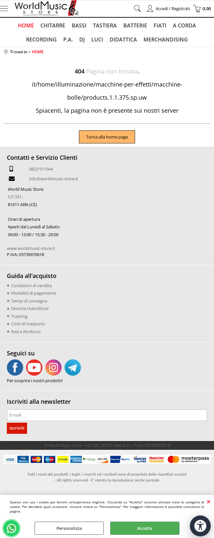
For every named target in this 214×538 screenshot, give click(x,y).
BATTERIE (135, 25)
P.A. (68, 39)
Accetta (144, 528)
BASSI (79, 25)
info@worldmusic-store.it (53, 179)
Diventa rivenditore (30, 308)
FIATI (160, 25)
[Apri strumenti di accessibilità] (200, 525)
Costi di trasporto (28, 324)
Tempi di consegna (29, 301)
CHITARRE (52, 25)
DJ (82, 39)
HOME (26, 25)
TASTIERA (105, 25)
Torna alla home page (107, 137)
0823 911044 (41, 169)
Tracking (19, 316)
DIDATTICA (123, 39)
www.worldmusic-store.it (31, 248)
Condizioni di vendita (31, 285)
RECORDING (41, 39)
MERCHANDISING (166, 39)
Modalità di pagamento (33, 293)
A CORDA (184, 25)
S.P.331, (15, 197)
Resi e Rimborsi (25, 331)
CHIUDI (208, 501)
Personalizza (69, 528)
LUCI (97, 39)
